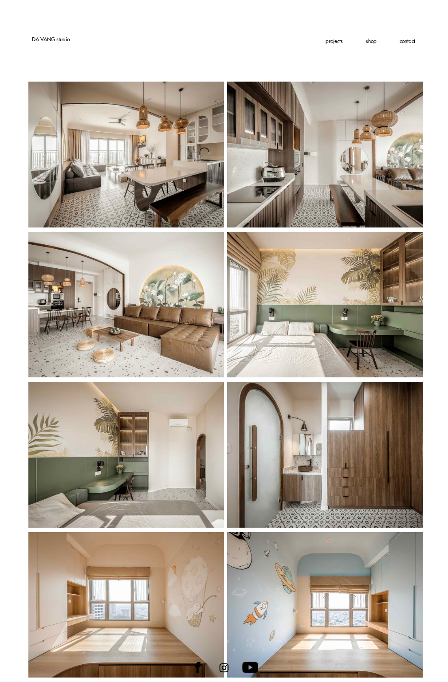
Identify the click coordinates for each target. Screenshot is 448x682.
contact (407, 41)
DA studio (51, 39)
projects (334, 41)
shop (371, 41)
